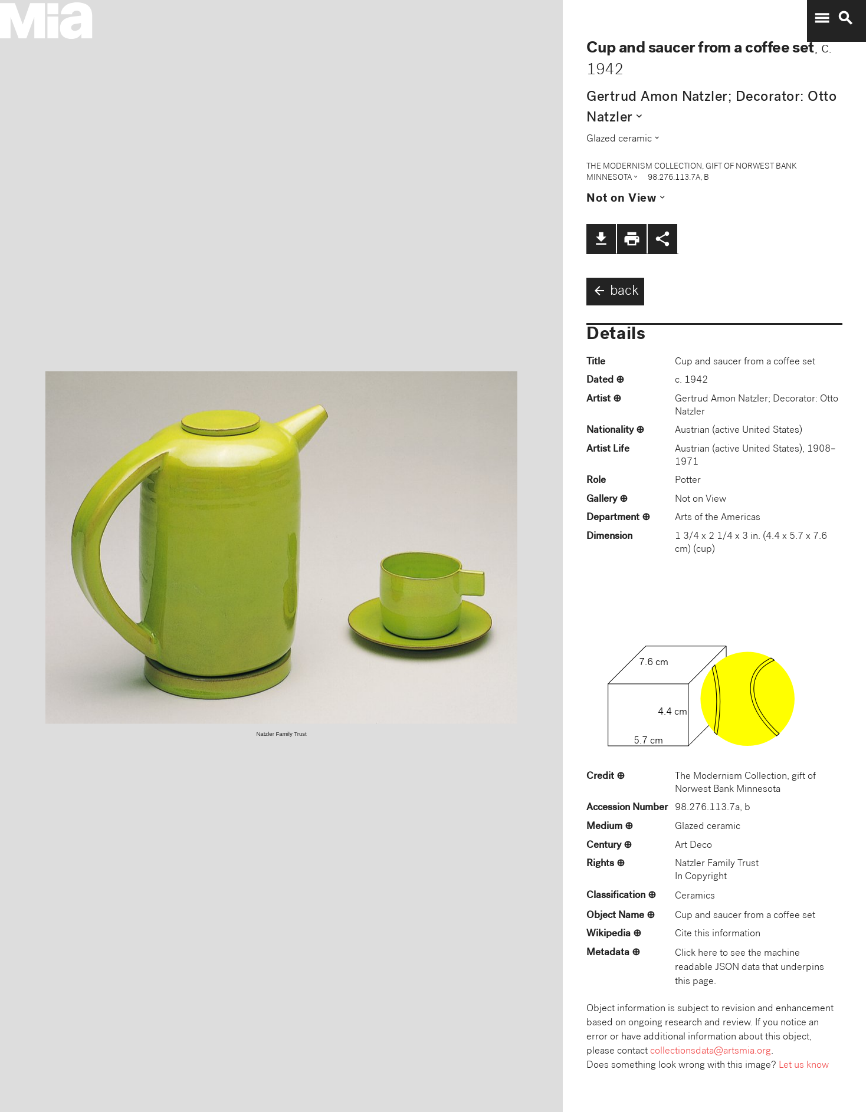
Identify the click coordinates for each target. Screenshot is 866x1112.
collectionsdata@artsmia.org (710, 1052)
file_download (601, 239)
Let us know (804, 1066)
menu (822, 18)
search (845, 18)
